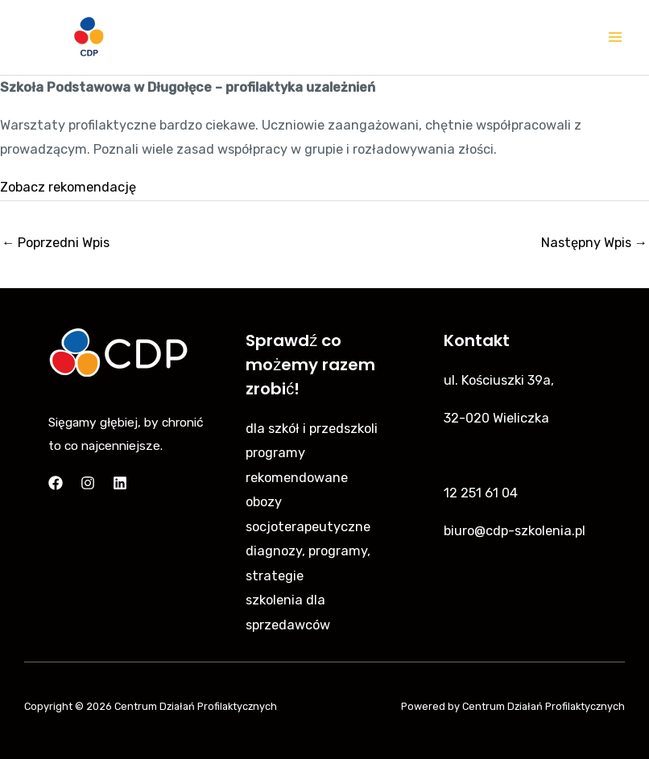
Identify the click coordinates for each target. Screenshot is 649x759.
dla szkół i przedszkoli (312, 428)
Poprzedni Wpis (56, 242)
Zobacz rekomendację (68, 187)
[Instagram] (88, 483)
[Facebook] (55, 483)
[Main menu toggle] (615, 37)
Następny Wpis (594, 242)
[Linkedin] (120, 483)
